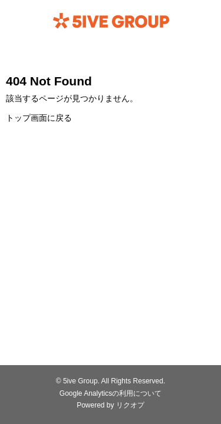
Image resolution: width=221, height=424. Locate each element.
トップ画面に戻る (39, 117)
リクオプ (130, 405)
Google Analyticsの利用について (110, 393)
